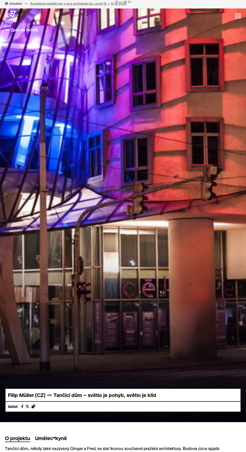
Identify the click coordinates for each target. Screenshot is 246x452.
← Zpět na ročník (21, 29)
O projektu (17, 438)
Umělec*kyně (51, 438)
